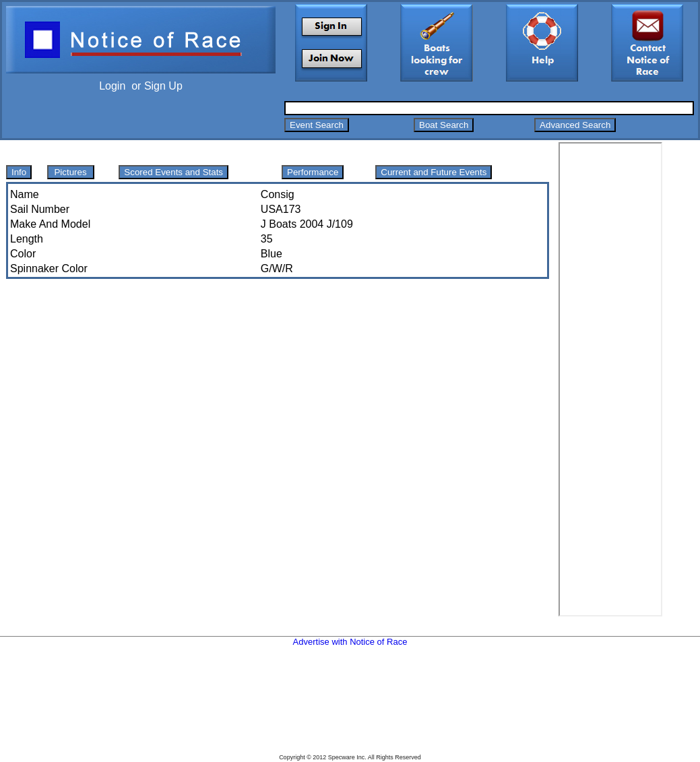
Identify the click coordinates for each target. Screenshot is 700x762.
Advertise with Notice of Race (350, 642)
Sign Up (163, 86)
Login (112, 86)
